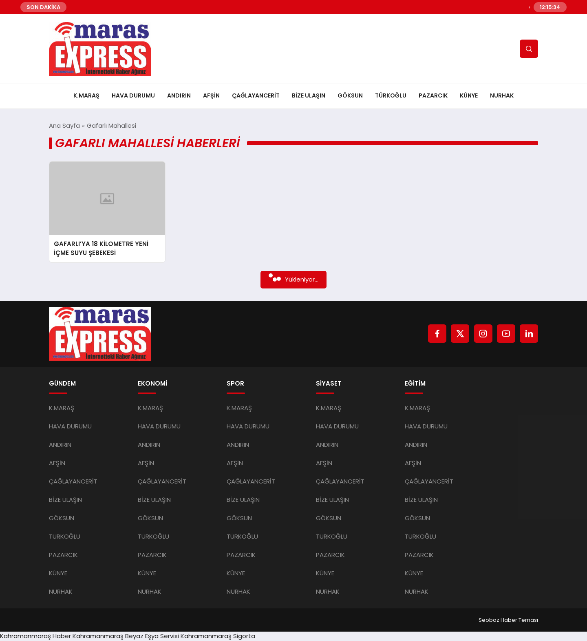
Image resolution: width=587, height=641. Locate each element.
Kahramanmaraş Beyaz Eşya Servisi (126, 636)
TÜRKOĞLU (390, 95)
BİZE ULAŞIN (308, 95)
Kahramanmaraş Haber (35, 636)
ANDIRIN (179, 95)
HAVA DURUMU (133, 95)
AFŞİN (211, 95)
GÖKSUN (350, 95)
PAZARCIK (433, 95)
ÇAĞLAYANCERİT (256, 95)
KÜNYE (469, 95)
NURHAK (502, 95)
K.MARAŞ (86, 95)
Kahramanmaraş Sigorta (218, 636)
